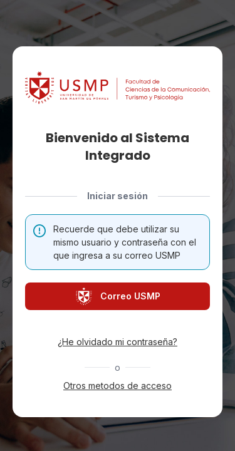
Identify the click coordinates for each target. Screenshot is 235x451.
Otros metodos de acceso (117, 385)
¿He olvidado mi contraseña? (117, 341)
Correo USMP (117, 296)
